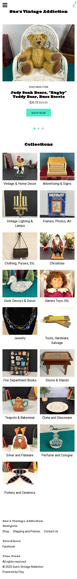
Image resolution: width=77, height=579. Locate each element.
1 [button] (34, 129)
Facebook (8, 546)
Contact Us (51, 531)
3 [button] (43, 129)
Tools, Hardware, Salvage (57, 338)
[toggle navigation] (4, 5)
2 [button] (39, 129)
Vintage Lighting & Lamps (19, 221)
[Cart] (74, 5)
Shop (6, 531)
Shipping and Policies (27, 531)
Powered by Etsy (13, 571)
